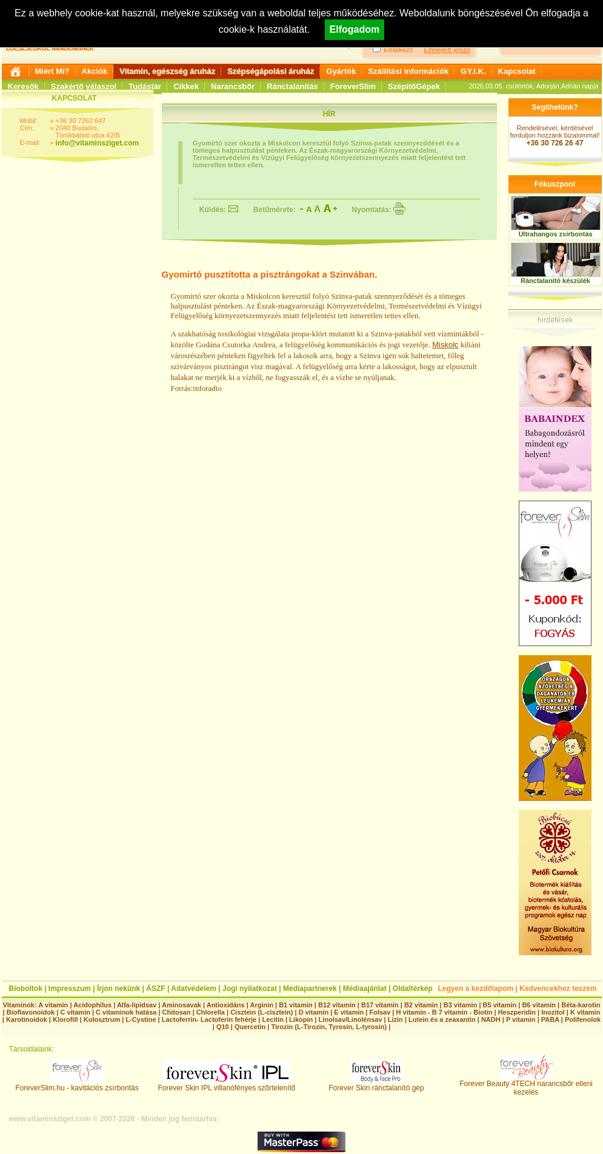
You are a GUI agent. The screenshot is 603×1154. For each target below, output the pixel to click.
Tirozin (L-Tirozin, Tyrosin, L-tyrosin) (329, 1026)
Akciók (95, 71)
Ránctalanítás (292, 86)
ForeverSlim (353, 86)
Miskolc (445, 344)
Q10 (222, 1026)
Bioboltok (25, 988)
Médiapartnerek (310, 988)
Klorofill (65, 1019)
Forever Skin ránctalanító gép (376, 1084)
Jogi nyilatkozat (249, 988)
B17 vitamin (380, 1005)
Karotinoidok (26, 1019)
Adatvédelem (193, 988)
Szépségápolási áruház (270, 71)
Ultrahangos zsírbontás (555, 234)
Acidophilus (92, 1005)
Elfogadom (355, 29)
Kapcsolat (517, 71)
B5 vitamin (500, 1005)
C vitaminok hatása (126, 1012)
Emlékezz (398, 49)
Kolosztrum (102, 1019)
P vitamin (522, 1019)
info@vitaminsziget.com (97, 143)
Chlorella (210, 1012)
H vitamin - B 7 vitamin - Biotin (444, 1012)
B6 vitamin (539, 1005)
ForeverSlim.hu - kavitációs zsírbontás (76, 1084)
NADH (491, 1019)
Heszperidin (518, 1012)
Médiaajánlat (365, 988)
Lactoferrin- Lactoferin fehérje (209, 1019)
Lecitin (272, 1019)
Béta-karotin (580, 1005)
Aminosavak (181, 1005)
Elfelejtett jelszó (447, 49)
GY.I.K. (473, 71)
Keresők (23, 86)
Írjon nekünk (118, 988)
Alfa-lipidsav (136, 1005)
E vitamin (349, 1012)
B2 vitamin (421, 1005)
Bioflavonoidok (31, 1012)
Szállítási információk (408, 71)
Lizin (395, 1019)
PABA (551, 1019)
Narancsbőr (233, 86)
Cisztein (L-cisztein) (261, 1012)
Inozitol (553, 1012)
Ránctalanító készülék (555, 280)
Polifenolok (583, 1019)
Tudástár (144, 86)
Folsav (379, 1012)
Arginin (261, 1005)
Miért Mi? (52, 71)
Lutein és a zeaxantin (442, 1019)
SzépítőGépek (414, 86)
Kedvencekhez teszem (557, 988)
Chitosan (176, 1012)
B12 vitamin (337, 1005)
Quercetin (250, 1026)
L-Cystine (140, 1019)
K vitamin (585, 1012)
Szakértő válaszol (83, 86)
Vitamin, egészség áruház (167, 71)
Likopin (301, 1019)
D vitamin (314, 1012)
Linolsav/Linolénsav (350, 1019)
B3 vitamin (461, 1005)
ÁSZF (155, 988)
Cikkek (186, 86)
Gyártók (341, 71)
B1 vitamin (296, 1005)
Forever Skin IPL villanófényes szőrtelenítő (227, 1084)
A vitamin (53, 1005)
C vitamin (75, 1012)
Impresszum (69, 988)
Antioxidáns (226, 1005)
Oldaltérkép (413, 988)
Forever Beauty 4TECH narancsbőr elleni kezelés (525, 1084)
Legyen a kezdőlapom (476, 988)
